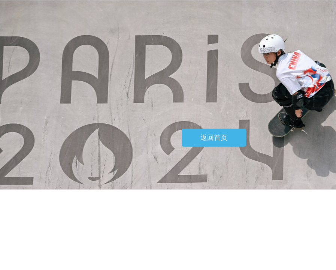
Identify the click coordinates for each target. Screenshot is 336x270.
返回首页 (213, 137)
